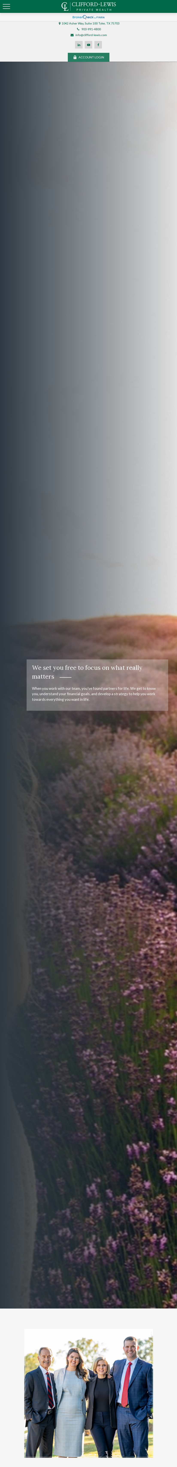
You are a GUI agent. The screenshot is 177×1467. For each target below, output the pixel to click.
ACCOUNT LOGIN (88, 57)
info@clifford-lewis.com (88, 35)
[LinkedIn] (79, 45)
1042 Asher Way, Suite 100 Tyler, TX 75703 (91, 23)
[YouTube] (88, 45)
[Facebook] (98, 45)
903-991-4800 (88, 29)
